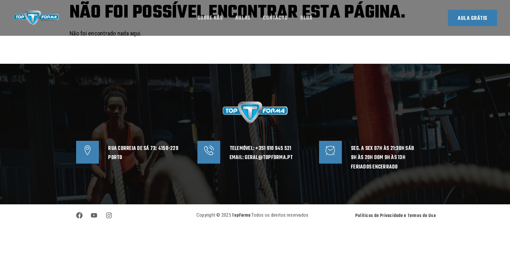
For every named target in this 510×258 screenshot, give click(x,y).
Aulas (242, 18)
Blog (307, 18)
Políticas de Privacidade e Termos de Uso (395, 222)
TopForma (241, 222)
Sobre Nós (209, 18)
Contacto (275, 18)
